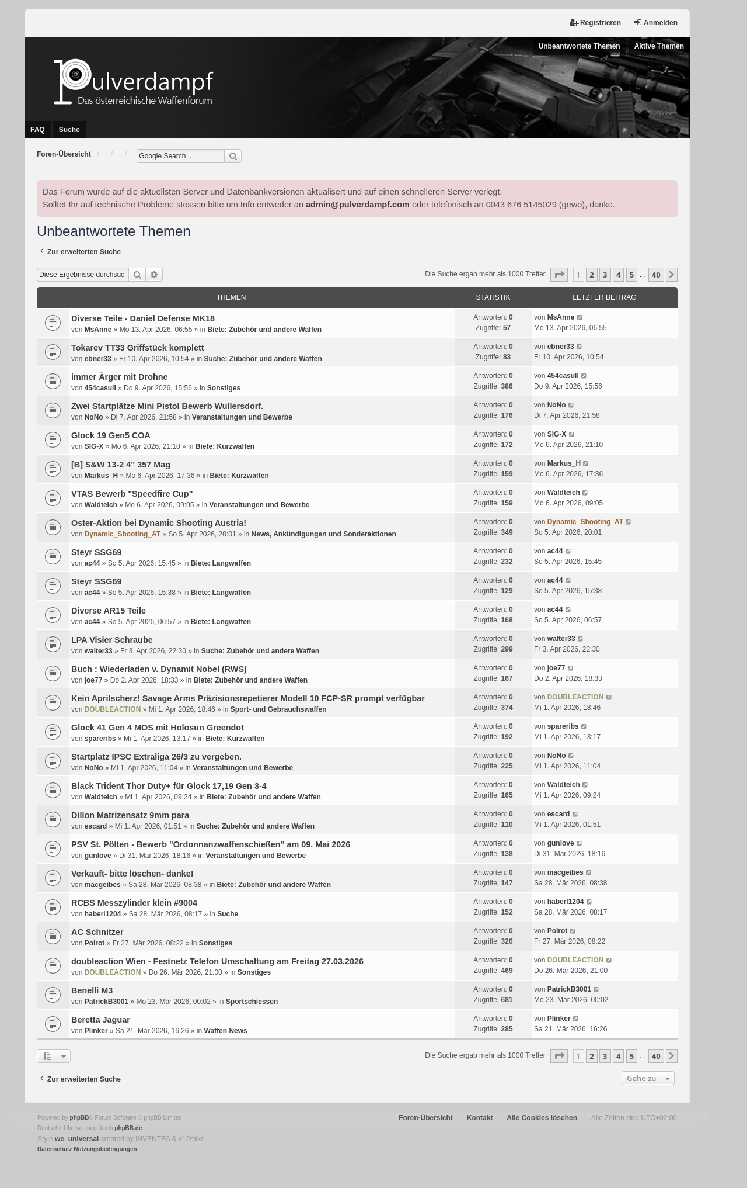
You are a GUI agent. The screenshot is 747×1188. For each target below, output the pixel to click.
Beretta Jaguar (100, 1019)
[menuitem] (54, 1149)
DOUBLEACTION (113, 709)
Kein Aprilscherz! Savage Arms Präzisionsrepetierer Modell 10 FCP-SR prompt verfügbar (248, 698)
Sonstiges (223, 388)
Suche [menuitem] (69, 130)
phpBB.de (128, 1128)
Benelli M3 (92, 990)
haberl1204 (103, 914)
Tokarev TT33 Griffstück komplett (137, 347)
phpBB (79, 1117)
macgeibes (103, 885)
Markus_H (101, 476)
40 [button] (656, 274)
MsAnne (98, 329)
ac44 (92, 563)
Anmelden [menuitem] (655, 22)
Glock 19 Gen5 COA (111, 435)
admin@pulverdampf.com (358, 204)
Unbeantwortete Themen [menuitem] (579, 46)
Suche (227, 914)
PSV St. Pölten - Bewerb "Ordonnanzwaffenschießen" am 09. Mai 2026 (210, 844)
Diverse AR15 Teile (108, 610)
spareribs (100, 739)
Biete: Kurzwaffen (225, 446)
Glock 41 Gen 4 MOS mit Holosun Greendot (157, 727)
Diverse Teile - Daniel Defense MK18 (143, 318)
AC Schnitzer (97, 932)
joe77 (94, 680)
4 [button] (618, 274)
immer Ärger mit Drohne (119, 377)
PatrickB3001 (106, 1001)
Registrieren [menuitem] (595, 22)
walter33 (99, 651)
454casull (100, 388)
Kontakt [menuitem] (480, 1118)
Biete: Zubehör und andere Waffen (264, 329)
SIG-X (94, 446)
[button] (559, 275)
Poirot (95, 943)
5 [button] (632, 274)
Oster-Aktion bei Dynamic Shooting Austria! (158, 523)
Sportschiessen (252, 1001)
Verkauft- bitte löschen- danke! (132, 873)
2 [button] (591, 274)
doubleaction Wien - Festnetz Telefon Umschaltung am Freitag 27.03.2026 (217, 961)
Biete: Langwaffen (221, 563)
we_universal (77, 1139)
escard (96, 826)
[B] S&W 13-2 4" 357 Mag (120, 464)
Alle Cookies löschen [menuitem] (542, 1118)
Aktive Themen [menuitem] (659, 46)
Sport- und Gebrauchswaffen (279, 709)
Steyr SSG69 (96, 552)
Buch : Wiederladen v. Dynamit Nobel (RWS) (159, 669)
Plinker (96, 1031)
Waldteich (101, 505)
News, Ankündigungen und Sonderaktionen (324, 534)
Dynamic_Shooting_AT (122, 534)
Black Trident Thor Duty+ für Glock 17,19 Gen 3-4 (169, 786)
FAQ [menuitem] (37, 130)
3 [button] (605, 274)
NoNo (94, 417)
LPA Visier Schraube (112, 640)
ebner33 (98, 359)
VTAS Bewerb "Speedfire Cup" (132, 493)
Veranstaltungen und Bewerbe (242, 417)
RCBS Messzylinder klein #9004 (134, 903)
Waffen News (225, 1031)
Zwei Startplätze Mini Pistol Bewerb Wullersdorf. (167, 406)
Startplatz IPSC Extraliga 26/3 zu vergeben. (156, 756)
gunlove (98, 855)
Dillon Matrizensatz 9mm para (130, 815)
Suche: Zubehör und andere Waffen (263, 359)
